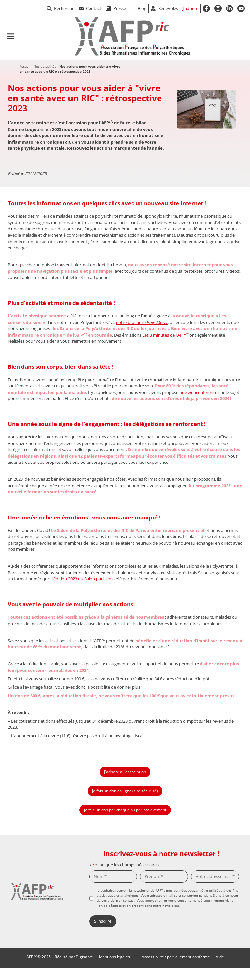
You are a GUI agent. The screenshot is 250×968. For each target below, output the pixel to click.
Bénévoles (168, 8)
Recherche (60, 8)
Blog (142, 8)
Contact (93, 8)
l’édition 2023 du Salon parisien (81, 579)
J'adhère (190, 8)
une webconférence (198, 392)
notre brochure (142, 322)
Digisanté (84, 956)
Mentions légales (114, 956)
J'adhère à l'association (125, 771)
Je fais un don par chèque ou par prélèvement (125, 809)
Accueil (25, 66)
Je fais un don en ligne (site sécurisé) (125, 790)
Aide (220, 956)
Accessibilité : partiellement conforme (176, 956)
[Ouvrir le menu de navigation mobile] (11, 36)
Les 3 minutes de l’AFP (165, 335)
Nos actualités (45, 66)
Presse (119, 8)
